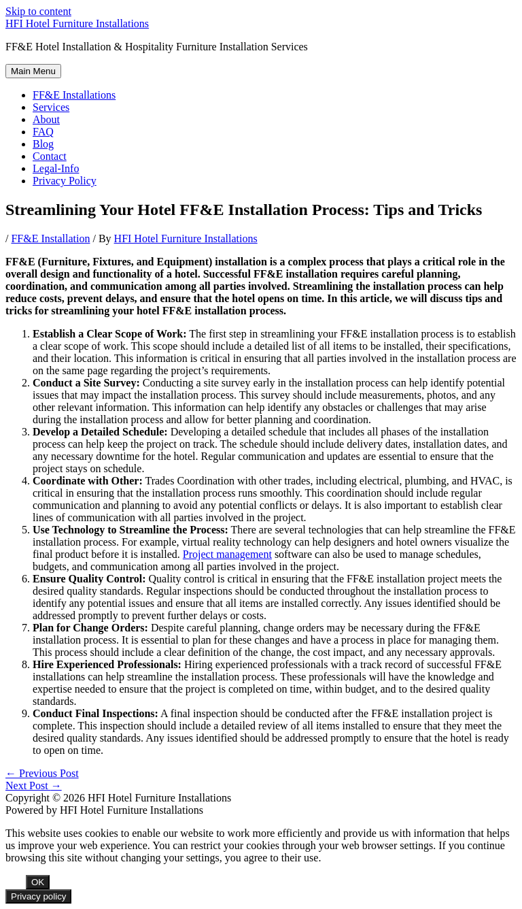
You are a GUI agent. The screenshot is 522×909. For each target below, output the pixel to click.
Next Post (33, 785)
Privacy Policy (65, 180)
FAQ (43, 131)
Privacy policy (38, 896)
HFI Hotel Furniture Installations (77, 23)
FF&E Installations (74, 95)
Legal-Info (56, 168)
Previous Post (42, 773)
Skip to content (38, 11)
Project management (227, 554)
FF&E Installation (50, 238)
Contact (50, 156)
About (46, 119)
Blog (43, 144)
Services (51, 107)
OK (37, 882)
